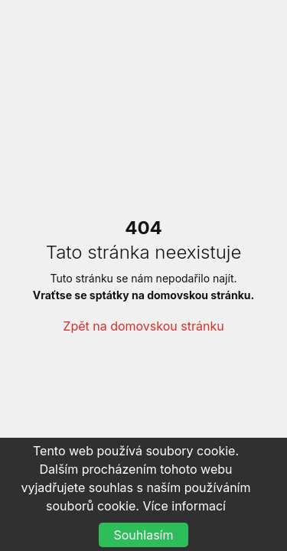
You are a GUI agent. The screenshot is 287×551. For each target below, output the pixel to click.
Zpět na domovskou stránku (143, 326)
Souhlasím (144, 535)
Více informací (184, 506)
